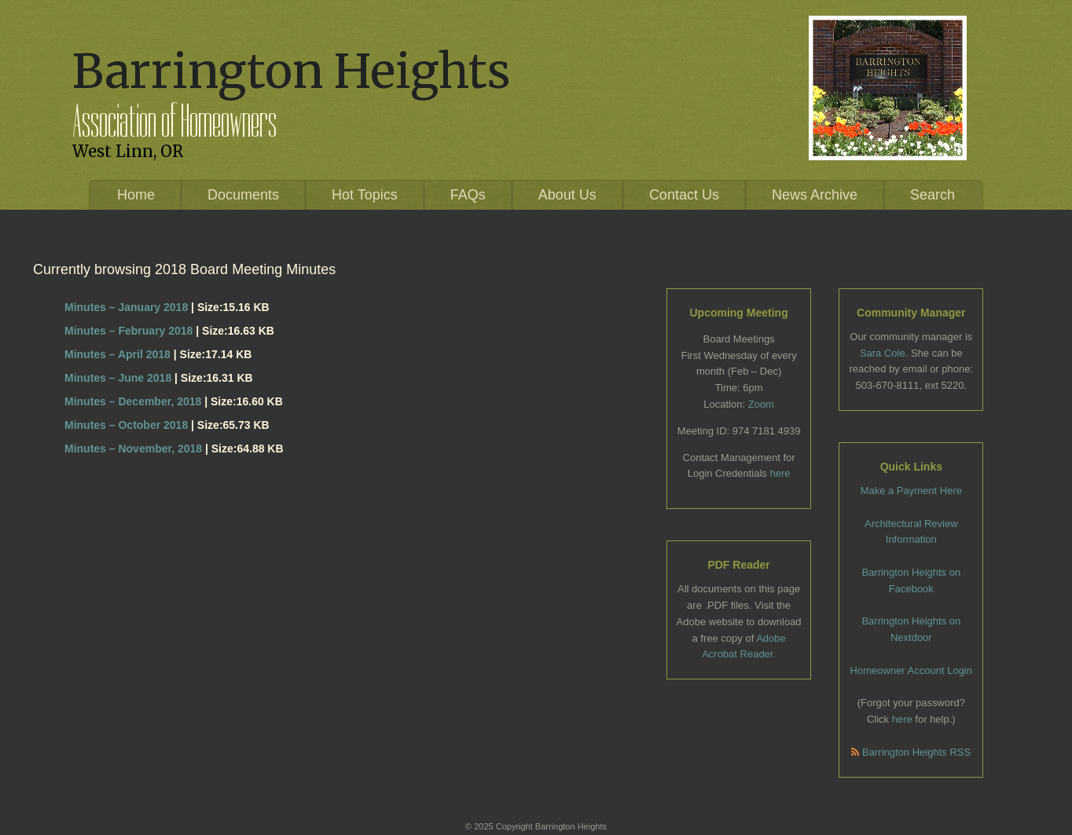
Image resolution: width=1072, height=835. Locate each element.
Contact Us (684, 195)
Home (136, 195)
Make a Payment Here (911, 490)
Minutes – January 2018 (126, 307)
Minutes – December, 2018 (132, 401)
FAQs (468, 195)
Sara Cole (882, 353)
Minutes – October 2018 (126, 425)
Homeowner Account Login (911, 670)
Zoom (761, 404)
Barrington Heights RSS (911, 752)
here (779, 473)
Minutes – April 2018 (117, 354)
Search (932, 195)
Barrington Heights (291, 71)
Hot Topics (365, 195)
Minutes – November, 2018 (133, 448)
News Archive (814, 195)
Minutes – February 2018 (128, 330)
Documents (243, 195)
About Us (567, 195)
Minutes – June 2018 (117, 378)
